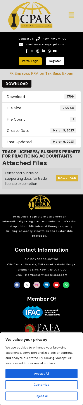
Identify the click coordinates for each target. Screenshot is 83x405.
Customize (41, 385)
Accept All (41, 373)
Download (17, 83)
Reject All (41, 396)
